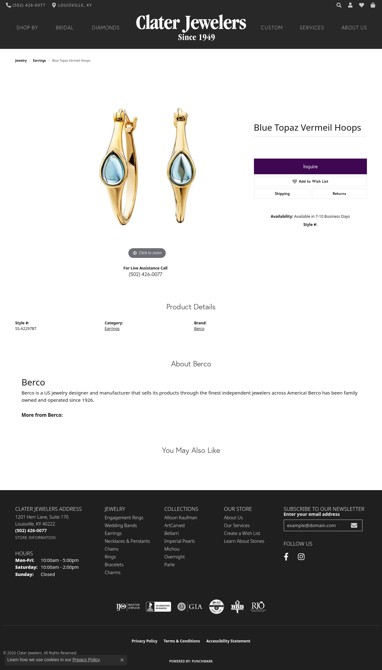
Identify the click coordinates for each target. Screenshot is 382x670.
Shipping (282, 193)
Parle (169, 565)
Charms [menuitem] (113, 572)
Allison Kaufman (180, 518)
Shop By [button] (27, 27)
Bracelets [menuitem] (114, 565)
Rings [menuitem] (110, 557)
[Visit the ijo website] (128, 607)
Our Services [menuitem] (237, 525)
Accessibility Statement (228, 641)
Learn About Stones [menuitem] (244, 541)
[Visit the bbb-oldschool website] (237, 607)
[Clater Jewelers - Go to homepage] (191, 27)
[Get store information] (35, 537)
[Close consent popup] (122, 660)
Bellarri (171, 533)
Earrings (39, 60)
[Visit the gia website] (189, 607)
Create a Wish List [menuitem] (242, 533)
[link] (26, 5)
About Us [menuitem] (233, 518)
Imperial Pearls (179, 541)
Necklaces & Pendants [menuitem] (127, 541)
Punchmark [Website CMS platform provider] (202, 661)
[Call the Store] (31, 530)
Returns (339, 193)
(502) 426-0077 (145, 274)
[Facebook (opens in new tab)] (286, 557)
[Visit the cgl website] (216, 607)
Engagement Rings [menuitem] (124, 518)
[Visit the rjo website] (258, 607)
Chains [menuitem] (112, 549)
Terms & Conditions (182, 641)
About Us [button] (354, 27)
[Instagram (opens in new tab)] (301, 557)
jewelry (21, 60)
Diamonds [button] (106, 27)
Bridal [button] (65, 27)
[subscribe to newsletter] (354, 525)
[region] (147, 166)
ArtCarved (174, 525)
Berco (199, 328)
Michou (172, 549)
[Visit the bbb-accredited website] (158, 607)
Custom (272, 27)
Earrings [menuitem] (113, 533)
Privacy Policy (145, 641)
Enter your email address (312, 514)
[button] (339, 5)
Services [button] (312, 27)
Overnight (174, 557)
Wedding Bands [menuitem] (121, 525)
